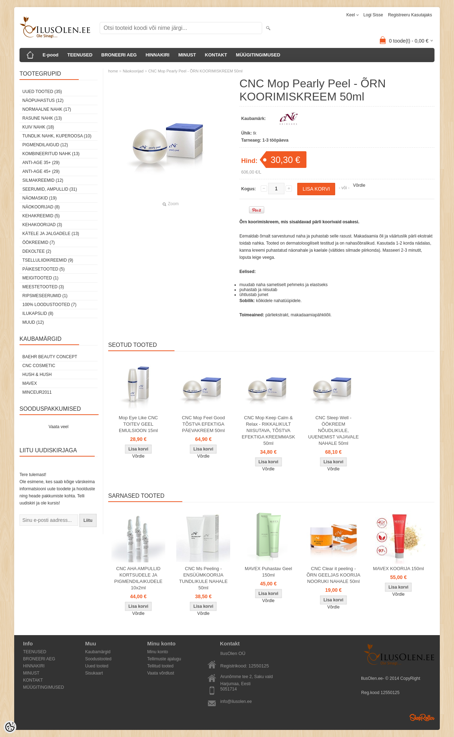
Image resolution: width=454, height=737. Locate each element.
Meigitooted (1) (40, 277)
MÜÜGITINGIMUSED (258, 55)
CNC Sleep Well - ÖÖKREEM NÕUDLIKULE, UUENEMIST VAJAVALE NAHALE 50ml (333, 430)
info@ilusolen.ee (236, 701)
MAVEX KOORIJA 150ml (398, 568)
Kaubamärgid (97, 651)
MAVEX (29, 383)
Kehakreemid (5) (41, 215)
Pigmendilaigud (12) (45, 144)
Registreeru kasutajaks (410, 14)
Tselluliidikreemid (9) (47, 260)
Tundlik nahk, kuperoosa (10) (57, 135)
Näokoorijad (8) (41, 206)
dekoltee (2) (36, 251)
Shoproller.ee (422, 717)
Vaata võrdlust (160, 673)
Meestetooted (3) (43, 286)
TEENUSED (80, 55)
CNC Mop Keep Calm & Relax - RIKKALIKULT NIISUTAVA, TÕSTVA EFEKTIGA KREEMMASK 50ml (268, 430)
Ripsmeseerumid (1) (44, 295)
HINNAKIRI (157, 55)
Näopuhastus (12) (42, 100)
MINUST (187, 55)
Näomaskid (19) (39, 198)
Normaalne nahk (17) (46, 109)
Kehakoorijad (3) (42, 224)
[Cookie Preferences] (10, 727)
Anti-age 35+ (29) (41, 162)
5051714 (228, 689)
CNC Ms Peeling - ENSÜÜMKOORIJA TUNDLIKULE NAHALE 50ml (203, 578)
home (113, 71)
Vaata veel (58, 426)
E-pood (51, 55)
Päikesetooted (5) (43, 269)
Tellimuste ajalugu (164, 658)
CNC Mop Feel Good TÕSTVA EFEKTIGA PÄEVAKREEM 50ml (203, 424)
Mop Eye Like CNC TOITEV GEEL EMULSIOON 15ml (138, 424)
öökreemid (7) (38, 242)
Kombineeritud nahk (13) (50, 153)
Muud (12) (33, 322)
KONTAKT (216, 55)
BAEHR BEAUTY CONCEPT (49, 356)
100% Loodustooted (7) (49, 304)
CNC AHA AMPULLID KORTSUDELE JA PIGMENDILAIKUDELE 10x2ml (138, 578)
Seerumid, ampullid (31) (49, 189)
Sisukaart (94, 673)
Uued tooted (96, 666)
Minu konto (157, 651)
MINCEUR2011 (37, 392)
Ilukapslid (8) (37, 313)
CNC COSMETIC (38, 365)
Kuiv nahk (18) (38, 127)
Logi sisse (373, 14)
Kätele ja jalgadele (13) (50, 233)
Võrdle (359, 185)
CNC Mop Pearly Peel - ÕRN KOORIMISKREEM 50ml (195, 71)
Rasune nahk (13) (42, 118)
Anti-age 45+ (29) (41, 171)
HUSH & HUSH (37, 374)
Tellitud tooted (160, 666)
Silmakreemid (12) (42, 180)
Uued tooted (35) (42, 91)
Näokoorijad (133, 71)
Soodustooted (98, 658)
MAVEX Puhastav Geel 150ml (268, 572)
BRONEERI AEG (119, 55)
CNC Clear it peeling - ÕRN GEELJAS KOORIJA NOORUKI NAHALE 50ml (333, 575)
